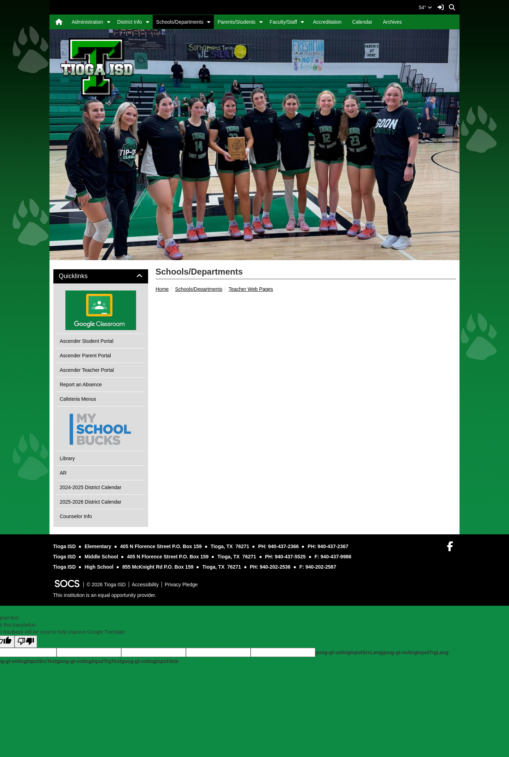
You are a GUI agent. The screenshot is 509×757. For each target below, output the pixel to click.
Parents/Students (236, 22)
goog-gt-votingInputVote (150, 661)
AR (63, 473)
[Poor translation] (25, 641)
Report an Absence (81, 384)
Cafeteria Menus (78, 399)
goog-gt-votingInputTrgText (89, 661)
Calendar (362, 22)
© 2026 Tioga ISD (106, 584)
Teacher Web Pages (251, 289)
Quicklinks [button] (81, 276)
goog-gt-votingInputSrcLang (348, 652)
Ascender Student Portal (86, 341)
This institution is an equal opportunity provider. (104, 595)
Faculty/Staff (283, 22)
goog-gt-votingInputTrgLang (415, 652)
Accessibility (145, 584)
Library (67, 458)
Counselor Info (76, 516)
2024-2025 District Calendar (90, 487)
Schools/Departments (180, 22)
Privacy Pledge (181, 584)
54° (425, 7)
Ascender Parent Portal (85, 355)
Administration (87, 22)
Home (162, 289)
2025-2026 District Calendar (90, 502)
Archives (392, 22)
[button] (109, 22)
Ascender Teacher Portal (87, 370)
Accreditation (327, 22)
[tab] (100, 276)
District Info (129, 22)
